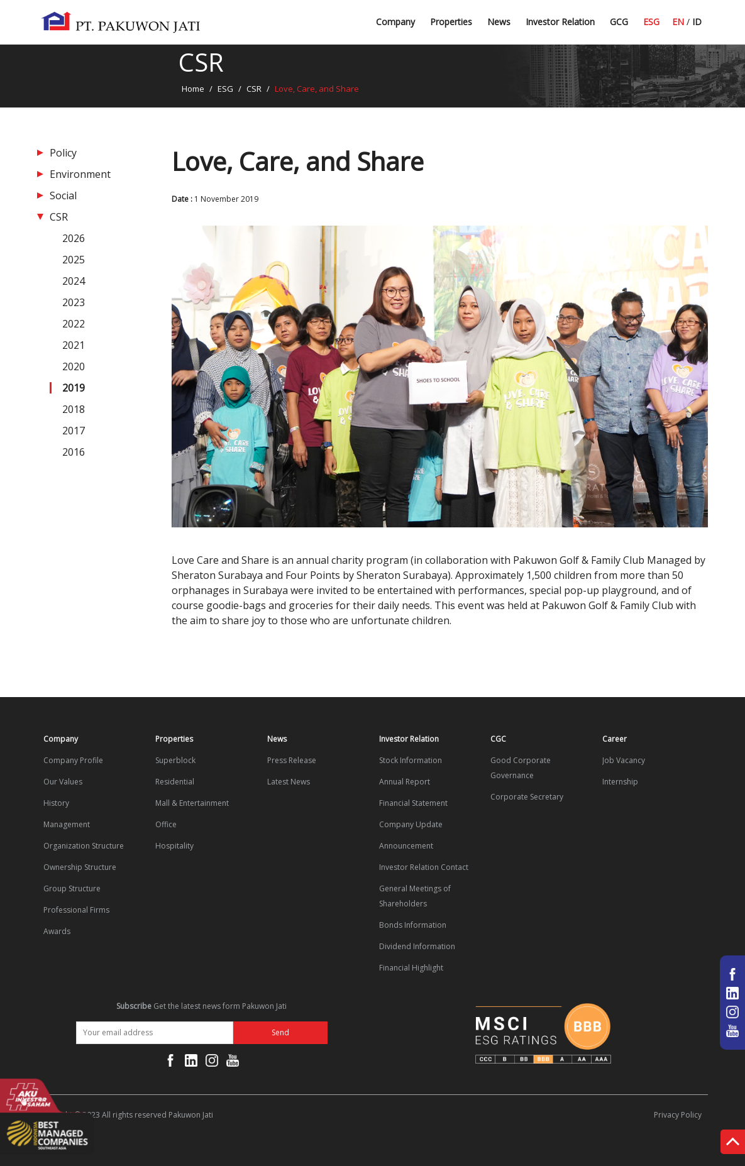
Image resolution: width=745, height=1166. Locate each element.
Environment (80, 174)
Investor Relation (560, 22)
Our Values (62, 781)
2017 (73, 430)
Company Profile (73, 760)
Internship (620, 781)
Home (193, 88)
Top (732, 1144)
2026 (73, 238)
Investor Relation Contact (423, 867)
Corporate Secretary (526, 796)
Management (66, 824)
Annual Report (404, 781)
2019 (73, 388)
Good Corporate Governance (520, 768)
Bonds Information (412, 925)
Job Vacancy (623, 760)
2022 (73, 324)
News (498, 22)
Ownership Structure (79, 867)
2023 (73, 302)
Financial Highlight (411, 967)
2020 (73, 366)
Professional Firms (76, 910)
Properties (451, 22)
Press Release (291, 760)
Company (395, 22)
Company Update (411, 824)
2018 (73, 409)
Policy (63, 153)
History (56, 803)
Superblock (175, 760)
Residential (174, 781)
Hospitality (174, 845)
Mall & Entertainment (192, 803)
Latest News (513, 27)
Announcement (406, 845)
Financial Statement (413, 803)
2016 (73, 452)
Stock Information (410, 760)
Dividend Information (417, 946)
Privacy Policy (678, 1114)
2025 (73, 260)
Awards (56, 931)
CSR (254, 88)
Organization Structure (83, 845)
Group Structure (72, 888)
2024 (73, 281)
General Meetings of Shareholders (415, 896)
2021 (73, 345)
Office (166, 824)
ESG (651, 22)
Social (63, 195)
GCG (619, 22)
